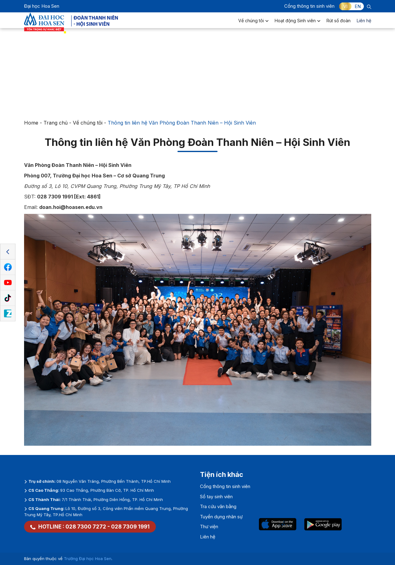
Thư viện (209, 526)
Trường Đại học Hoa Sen (87, 558)
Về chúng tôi (253, 26)
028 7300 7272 (85, 527)
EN (358, 6)
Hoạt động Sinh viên (297, 26)
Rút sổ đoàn (338, 26)
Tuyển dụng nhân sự (221, 517)
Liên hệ (364, 26)
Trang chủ (56, 123)
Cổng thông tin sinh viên (309, 6)
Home (31, 123)
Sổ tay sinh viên (216, 496)
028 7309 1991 (130, 527)
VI (345, 6)
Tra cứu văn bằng (218, 506)
